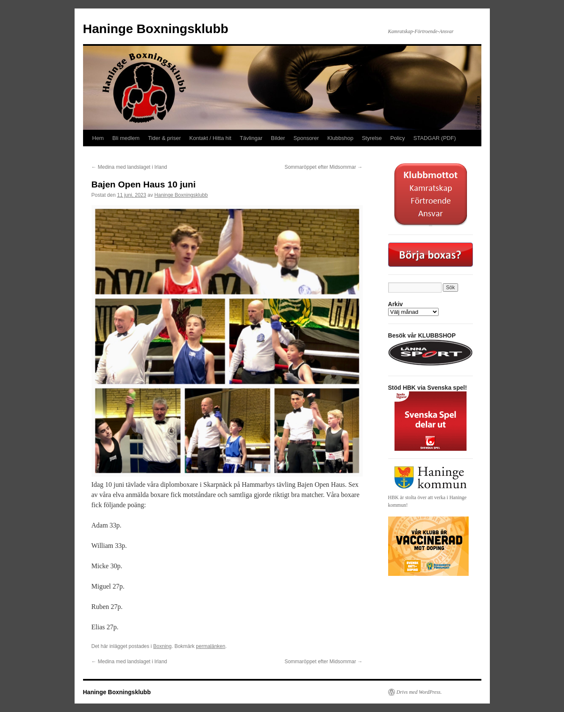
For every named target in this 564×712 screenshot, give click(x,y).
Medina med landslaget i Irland (129, 167)
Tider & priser (164, 138)
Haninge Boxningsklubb (155, 29)
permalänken (210, 646)
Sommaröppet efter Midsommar (323, 167)
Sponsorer (306, 138)
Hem (98, 138)
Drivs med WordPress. (419, 692)
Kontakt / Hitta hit (210, 138)
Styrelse (372, 138)
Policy (397, 138)
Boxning (162, 646)
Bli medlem (125, 138)
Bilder (278, 138)
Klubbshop (340, 138)
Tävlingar (251, 138)
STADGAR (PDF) (435, 138)
